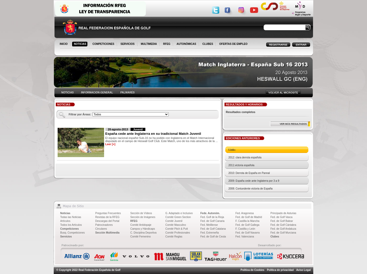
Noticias (65, 213)
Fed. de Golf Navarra (247, 232)
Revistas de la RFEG (107, 217)
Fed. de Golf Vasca (281, 217)
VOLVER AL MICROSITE (283, 92)
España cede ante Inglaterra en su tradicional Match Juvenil (153, 134)
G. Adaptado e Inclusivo (179, 213)
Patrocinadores (104, 224)
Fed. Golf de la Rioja (212, 217)
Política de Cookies (252, 270)
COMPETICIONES (103, 44)
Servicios (66, 236)
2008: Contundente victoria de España (250, 188)
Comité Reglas (173, 236)
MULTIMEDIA (149, 44)
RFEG (167, 44)
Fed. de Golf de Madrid (248, 217)
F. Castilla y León (245, 228)
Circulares (101, 228)
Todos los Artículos (71, 224)
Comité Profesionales (177, 232)
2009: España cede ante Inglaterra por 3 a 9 (253, 180)
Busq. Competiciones (72, 232)
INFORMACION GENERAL (97, 92)
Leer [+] (110, 144)
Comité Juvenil (173, 221)
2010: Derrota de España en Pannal (249, 173)
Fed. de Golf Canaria (212, 221)
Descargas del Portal (107, 221)
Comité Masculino (175, 224)
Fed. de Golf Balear (281, 221)
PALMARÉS (127, 92)
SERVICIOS (127, 44)
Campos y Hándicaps (142, 228)
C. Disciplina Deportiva (143, 232)
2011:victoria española (241, 165)
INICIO (64, 44)
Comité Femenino (140, 236)
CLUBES (207, 44)
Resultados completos (240, 112)
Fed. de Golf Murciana (283, 232)
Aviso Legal (303, 270)
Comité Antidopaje (140, 224)
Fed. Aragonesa (244, 213)
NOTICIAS (80, 44)
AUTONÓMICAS (186, 44)
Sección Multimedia (107, 232)
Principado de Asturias (283, 213)
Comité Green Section (178, 217)
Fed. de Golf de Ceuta (213, 236)
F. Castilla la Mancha (247, 221)
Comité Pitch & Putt (176, 228)
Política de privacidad (280, 270)
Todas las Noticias (70, 217)
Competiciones (69, 228)
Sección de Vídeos (141, 213)
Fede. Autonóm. (210, 213)
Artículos (65, 221)
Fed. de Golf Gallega (247, 224)
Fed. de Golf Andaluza (283, 228)
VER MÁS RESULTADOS (293, 124)
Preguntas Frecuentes (108, 213)
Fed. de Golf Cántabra (283, 224)
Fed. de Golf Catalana (213, 228)
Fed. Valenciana (244, 236)
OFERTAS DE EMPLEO (233, 44)
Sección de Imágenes (142, 217)
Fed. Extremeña (209, 232)
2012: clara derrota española (244, 157)
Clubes (274, 236)
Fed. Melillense (209, 224)
